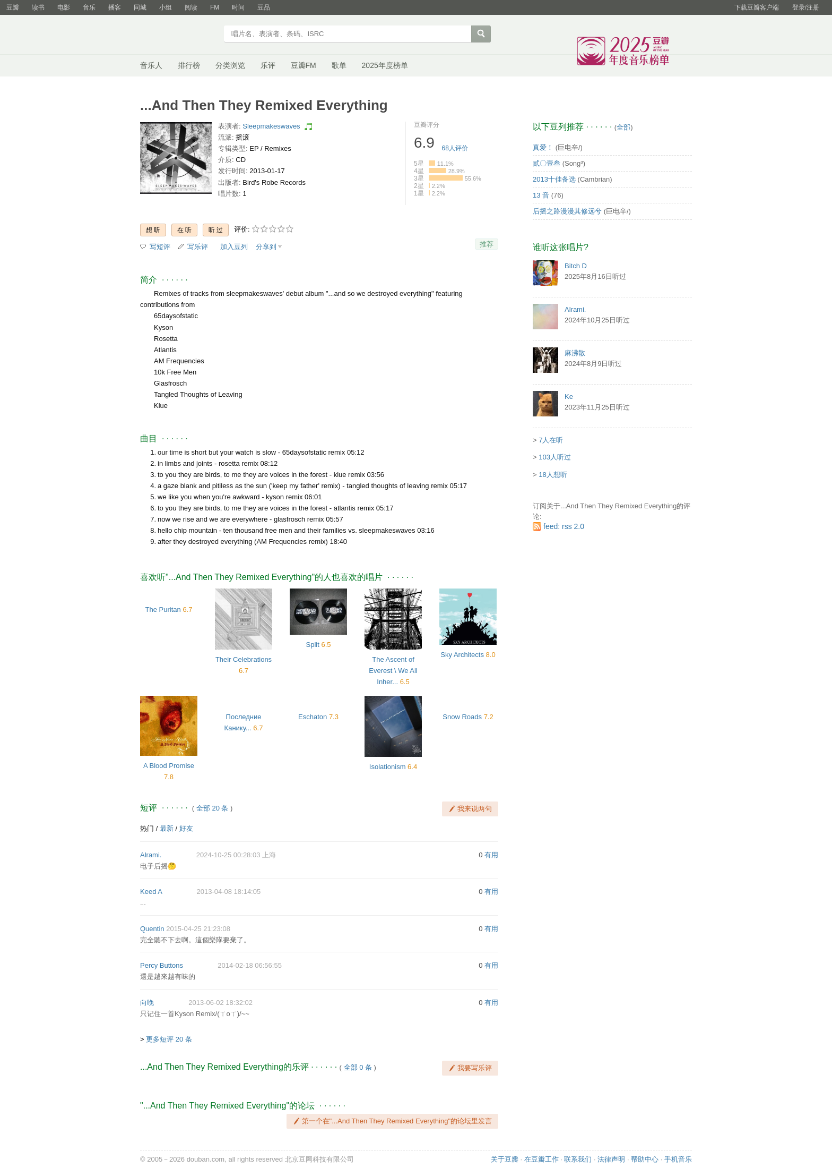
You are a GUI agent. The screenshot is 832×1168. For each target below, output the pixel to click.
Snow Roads (462, 717)
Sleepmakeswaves (271, 126)
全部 (623, 127)
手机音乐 (678, 1159)
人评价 (455, 148)
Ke (569, 396)
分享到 (266, 247)
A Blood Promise (168, 766)
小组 (165, 7)
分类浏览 (230, 65)
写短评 (160, 247)
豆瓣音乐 (178, 35)
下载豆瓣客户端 (756, 7)
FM (214, 7)
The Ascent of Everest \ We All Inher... (393, 670)
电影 (63, 7)
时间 (238, 7)
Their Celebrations (243, 659)
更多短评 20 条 (169, 1039)
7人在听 (551, 440)
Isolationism (387, 767)
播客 (114, 7)
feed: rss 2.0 (563, 526)
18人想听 (553, 475)
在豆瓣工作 (541, 1159)
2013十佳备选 (554, 179)
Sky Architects (462, 655)
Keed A (151, 892)
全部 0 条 (358, 1067)
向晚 (147, 1003)
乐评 (268, 65)
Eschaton (312, 717)
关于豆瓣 (504, 1159)
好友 (186, 828)
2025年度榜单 (385, 65)
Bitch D (576, 266)
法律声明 (611, 1159)
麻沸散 (575, 353)
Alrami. (150, 855)
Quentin (152, 929)
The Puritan (163, 609)
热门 (147, 828)
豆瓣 (12, 7)
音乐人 (151, 65)
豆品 (263, 7)
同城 (140, 7)
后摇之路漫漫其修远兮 (567, 211)
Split (312, 645)
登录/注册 (805, 7)
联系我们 (578, 1159)
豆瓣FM (303, 65)
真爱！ (543, 147)
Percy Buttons (161, 965)
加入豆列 (234, 247)
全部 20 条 (212, 808)
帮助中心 (644, 1159)
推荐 (486, 244)
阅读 (191, 7)
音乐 (89, 7)
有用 (491, 855)
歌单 (339, 65)
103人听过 (555, 457)
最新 (167, 828)
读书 (38, 7)
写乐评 (197, 247)
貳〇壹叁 (546, 163)
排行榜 (189, 65)
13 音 (541, 195)
